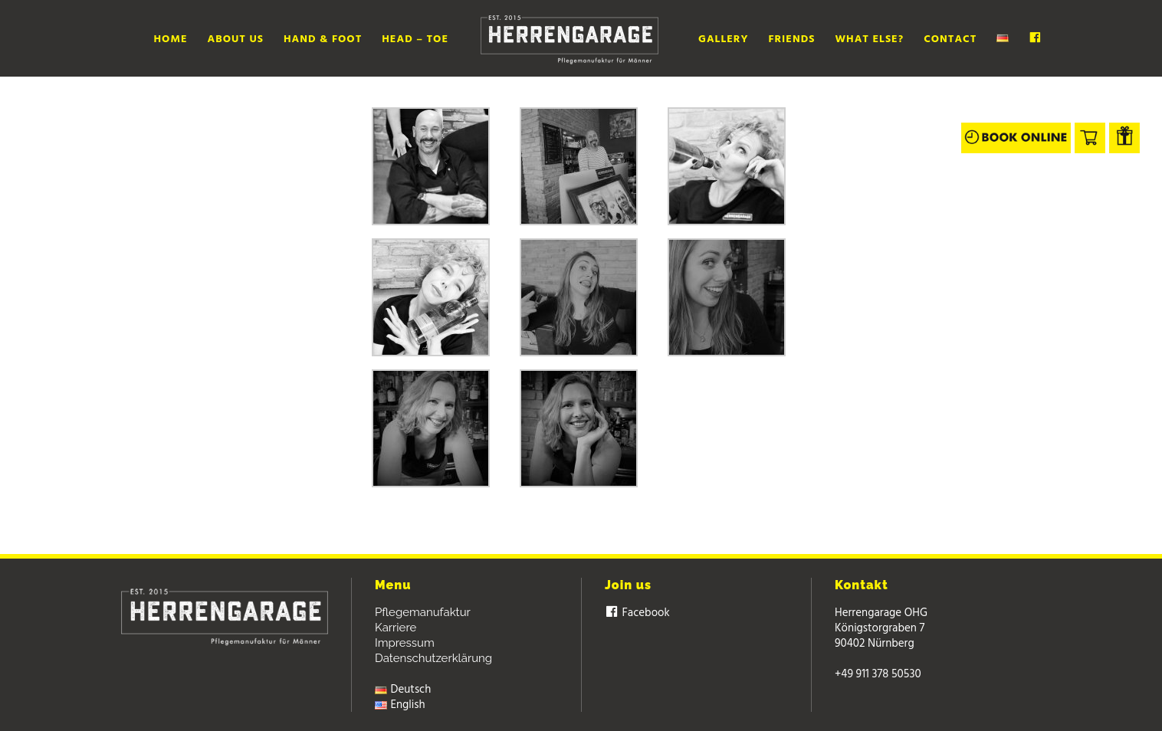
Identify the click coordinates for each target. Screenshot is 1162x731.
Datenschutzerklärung (433, 658)
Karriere (395, 627)
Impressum (405, 643)
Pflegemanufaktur (423, 612)
